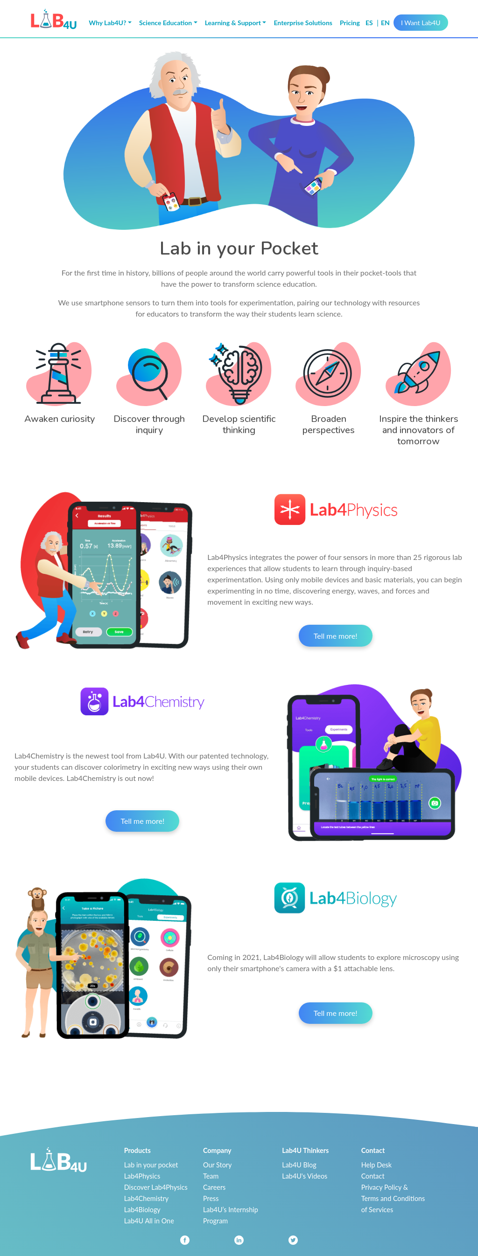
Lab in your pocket (151, 1165)
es (370, 23)
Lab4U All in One (149, 1221)
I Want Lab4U (421, 23)
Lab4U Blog (299, 1165)
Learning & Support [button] (233, 23)
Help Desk (376, 1165)
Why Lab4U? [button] (107, 23)
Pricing (350, 23)
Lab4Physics (142, 1176)
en (385, 23)
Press (211, 1198)
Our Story (217, 1165)
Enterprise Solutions (303, 23)
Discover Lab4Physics (156, 1187)
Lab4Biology (142, 1210)
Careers (214, 1187)
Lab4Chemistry (146, 1198)
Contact (373, 1176)
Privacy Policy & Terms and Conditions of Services (393, 1198)
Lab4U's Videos (304, 1176)
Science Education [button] (165, 23)
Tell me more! (336, 635)
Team (210, 1176)
